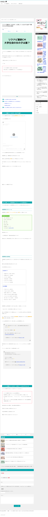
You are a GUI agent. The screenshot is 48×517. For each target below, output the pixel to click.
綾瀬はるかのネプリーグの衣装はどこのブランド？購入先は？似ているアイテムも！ (15, 461)
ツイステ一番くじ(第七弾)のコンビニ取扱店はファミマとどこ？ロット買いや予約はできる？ (42, 96)
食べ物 (38, 112)
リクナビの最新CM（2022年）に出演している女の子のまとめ (12, 107)
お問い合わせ (20, 3)
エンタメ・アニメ (39, 104)
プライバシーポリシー (14, 3)
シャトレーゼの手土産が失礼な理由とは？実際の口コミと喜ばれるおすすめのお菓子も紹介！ (42, 88)
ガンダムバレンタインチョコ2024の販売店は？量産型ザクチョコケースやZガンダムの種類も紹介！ (42, 80)
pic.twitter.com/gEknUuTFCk (20, 361)
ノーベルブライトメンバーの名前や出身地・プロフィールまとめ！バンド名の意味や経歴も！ (16, 444)
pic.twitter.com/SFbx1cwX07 (9, 334)
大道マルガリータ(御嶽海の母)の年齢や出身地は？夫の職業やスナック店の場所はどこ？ (16, 440)
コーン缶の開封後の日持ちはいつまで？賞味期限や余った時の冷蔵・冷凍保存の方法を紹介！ (42, 84)
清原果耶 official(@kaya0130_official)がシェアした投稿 (14, 148)
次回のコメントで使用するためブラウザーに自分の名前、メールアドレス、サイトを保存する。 (16, 486)
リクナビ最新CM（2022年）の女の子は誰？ (10, 99)
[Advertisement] (24, 11)
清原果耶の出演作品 (7, 105)
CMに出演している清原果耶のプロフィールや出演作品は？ (12, 101)
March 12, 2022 (21, 337)
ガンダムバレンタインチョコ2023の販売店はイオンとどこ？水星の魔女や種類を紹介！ (42, 92)
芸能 (3, 29)
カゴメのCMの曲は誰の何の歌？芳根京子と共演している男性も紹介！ (13, 448)
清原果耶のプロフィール (8, 103)
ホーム (2, 3)
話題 (37, 110)
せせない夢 (3, 1)
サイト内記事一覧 (6, 3)
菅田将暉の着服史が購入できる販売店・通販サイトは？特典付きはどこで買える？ (26, 466)
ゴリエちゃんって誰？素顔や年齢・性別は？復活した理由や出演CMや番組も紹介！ (9, 466)
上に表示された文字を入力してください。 (7, 491)
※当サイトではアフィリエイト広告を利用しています (8, 19)
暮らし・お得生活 (39, 106)
